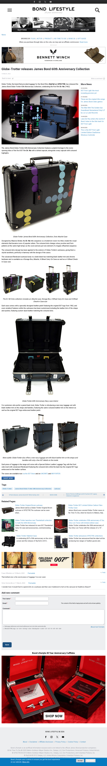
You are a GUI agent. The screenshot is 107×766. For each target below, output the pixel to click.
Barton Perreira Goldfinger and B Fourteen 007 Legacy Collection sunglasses (81, 495)
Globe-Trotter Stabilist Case (26, 536)
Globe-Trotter (7, 489)
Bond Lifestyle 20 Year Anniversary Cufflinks (53, 653)
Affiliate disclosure (46, 742)
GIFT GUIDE (81, 39)
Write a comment (97, 78)
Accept (80, 760)
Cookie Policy (73, 742)
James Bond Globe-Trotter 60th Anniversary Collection (33, 489)
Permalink (31, 573)
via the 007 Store (29, 474)
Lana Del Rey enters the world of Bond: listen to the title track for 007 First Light (93, 121)
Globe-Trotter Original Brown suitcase (29, 505)
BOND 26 (71, 39)
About (25, 742)
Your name (6, 599)
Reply (103, 572)
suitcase (57, 489)
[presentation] (18, 636)
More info (25, 762)
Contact (83, 742)
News (4, 35)
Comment (6, 608)
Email (4, 603)
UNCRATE (44, 474)
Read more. (84, 42)
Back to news (6, 78)
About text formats (97, 627)
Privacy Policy (60, 742)
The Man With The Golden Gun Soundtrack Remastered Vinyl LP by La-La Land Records (93, 110)
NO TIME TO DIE (60, 39)
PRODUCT (48, 39)
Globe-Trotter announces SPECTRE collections (86, 536)
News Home (53, 495)
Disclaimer (33, 742)
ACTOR (39, 39)
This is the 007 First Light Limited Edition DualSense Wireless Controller (90, 132)
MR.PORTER (55, 474)
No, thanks (90, 760)
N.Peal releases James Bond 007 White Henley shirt (24, 495)
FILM (33, 39)
